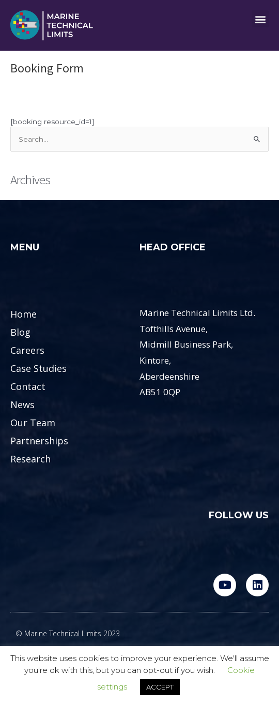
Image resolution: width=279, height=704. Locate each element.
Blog (20, 332)
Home (23, 314)
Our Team (32, 422)
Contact (27, 386)
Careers (27, 350)
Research (30, 459)
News (22, 404)
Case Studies (38, 368)
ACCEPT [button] (160, 687)
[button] (260, 18)
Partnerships (39, 441)
